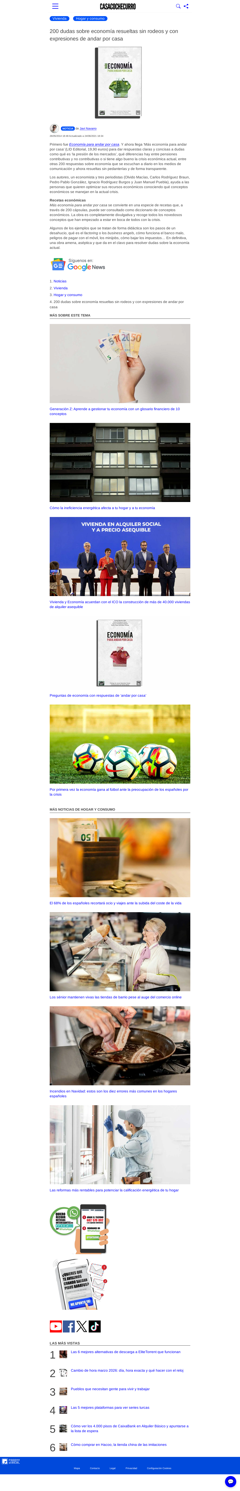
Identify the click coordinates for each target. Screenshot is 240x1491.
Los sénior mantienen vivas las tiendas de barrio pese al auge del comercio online (120, 955)
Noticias (60, 281)
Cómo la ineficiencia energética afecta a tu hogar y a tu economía (120, 466)
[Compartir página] (186, 6)
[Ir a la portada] (118, 6)
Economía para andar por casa (94, 144)
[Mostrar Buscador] (178, 6)
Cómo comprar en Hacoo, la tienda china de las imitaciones (112, 1447)
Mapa (77, 1468)
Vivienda (59, 18)
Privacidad (131, 1468)
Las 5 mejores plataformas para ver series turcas (103, 1410)
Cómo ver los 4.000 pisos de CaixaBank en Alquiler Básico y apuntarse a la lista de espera (123, 1428)
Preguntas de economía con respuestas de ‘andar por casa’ (120, 657)
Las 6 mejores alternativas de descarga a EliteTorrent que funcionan (119, 1354)
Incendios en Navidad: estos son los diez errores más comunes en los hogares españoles (120, 1052)
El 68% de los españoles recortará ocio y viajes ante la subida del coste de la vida (120, 861)
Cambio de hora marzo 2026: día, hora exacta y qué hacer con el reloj (120, 1373)
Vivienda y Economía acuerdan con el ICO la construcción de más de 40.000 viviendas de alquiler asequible (120, 563)
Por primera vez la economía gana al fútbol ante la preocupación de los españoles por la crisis (120, 750)
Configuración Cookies (159, 1468)
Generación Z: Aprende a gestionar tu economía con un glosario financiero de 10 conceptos (120, 370)
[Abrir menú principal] (55, 6)
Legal (113, 1468)
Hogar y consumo (90, 18)
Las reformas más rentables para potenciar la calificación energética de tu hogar (120, 1148)
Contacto (95, 1468)
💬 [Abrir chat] (231, 1481)
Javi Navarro (88, 128)
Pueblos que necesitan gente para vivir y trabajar (104, 1391)
